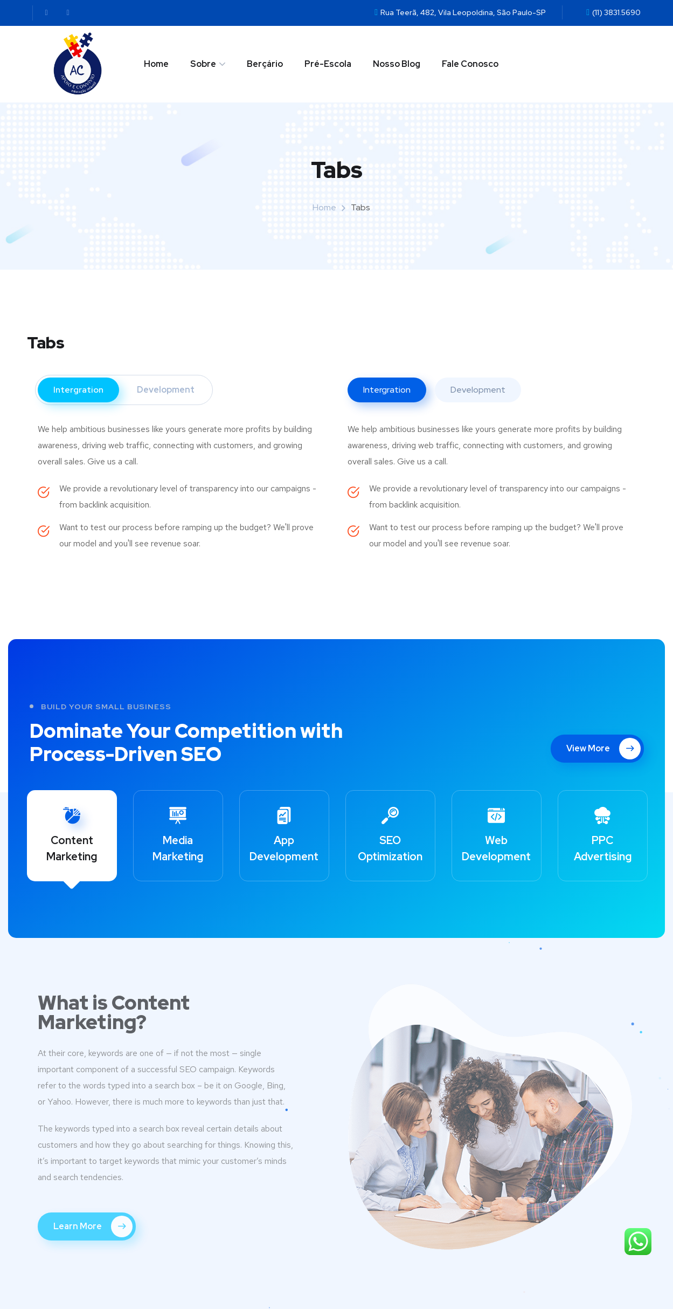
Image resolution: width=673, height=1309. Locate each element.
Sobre (203, 64)
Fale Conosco (470, 64)
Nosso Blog (396, 64)
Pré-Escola (327, 64)
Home (156, 64)
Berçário (265, 64)
